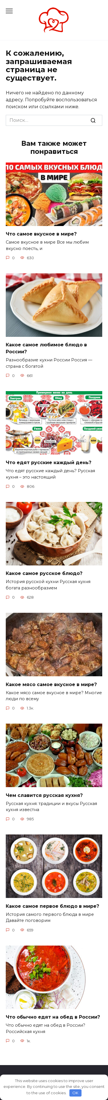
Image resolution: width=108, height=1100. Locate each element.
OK (75, 1092)
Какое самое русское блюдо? (44, 573)
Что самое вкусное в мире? (41, 234)
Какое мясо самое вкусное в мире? (51, 684)
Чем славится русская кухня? (44, 795)
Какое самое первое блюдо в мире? (52, 906)
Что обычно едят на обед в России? (53, 1017)
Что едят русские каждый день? (48, 462)
